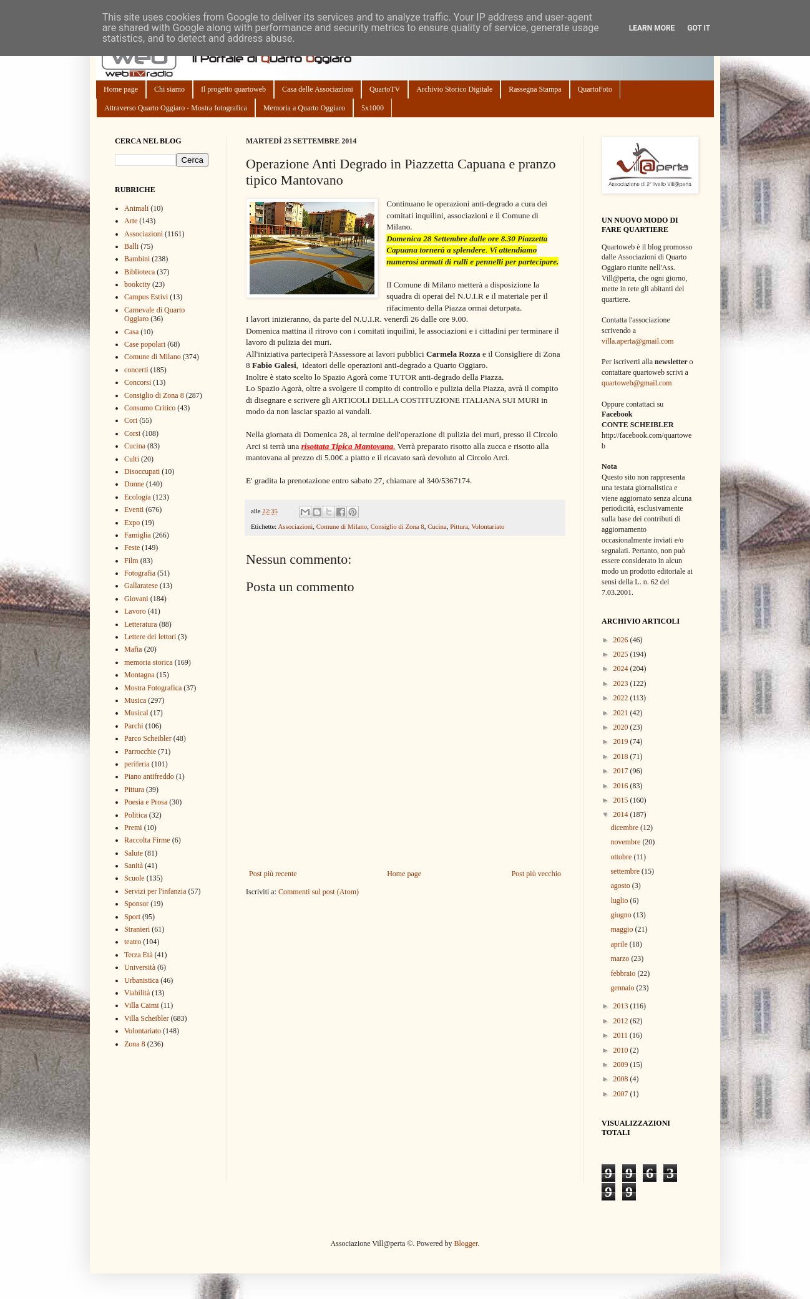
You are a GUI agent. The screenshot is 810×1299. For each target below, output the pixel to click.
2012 (621, 1021)
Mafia (133, 649)
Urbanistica (141, 980)
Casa (131, 331)
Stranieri (137, 929)
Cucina (437, 526)
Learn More (652, 28)
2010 (621, 1050)
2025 (621, 654)
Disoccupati (142, 471)
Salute (133, 853)
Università (139, 967)
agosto (621, 885)
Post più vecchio (536, 873)
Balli (131, 246)
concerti (136, 369)
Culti (131, 459)
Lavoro (135, 611)
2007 (621, 1093)
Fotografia (139, 573)
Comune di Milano (342, 526)
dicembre (625, 827)
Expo (132, 522)
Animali (136, 208)
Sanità (133, 865)
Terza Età (138, 954)
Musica (135, 700)
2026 (621, 639)
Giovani (136, 598)
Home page (121, 89)
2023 (621, 683)
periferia (137, 764)
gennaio (623, 987)
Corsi (132, 433)
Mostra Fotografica (153, 687)
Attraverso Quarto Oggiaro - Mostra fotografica (175, 108)
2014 (621, 814)
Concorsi (137, 382)
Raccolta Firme (147, 840)
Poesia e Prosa (145, 802)
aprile (619, 944)
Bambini (137, 258)
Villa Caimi (141, 1005)
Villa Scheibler (146, 1018)
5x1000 (372, 108)
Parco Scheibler (148, 738)
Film (131, 560)
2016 (621, 785)
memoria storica (148, 662)
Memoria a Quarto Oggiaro (304, 108)
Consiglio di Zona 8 (397, 526)
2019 (621, 741)
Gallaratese (141, 585)
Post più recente (273, 873)
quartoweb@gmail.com (637, 383)
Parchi (134, 726)
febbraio (623, 973)
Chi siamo (169, 89)
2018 (621, 756)
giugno (621, 914)
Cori (130, 420)
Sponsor (136, 903)
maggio (622, 929)
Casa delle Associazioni (317, 89)
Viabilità (137, 992)
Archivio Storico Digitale (454, 89)
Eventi (134, 509)
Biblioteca (139, 272)
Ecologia (137, 497)
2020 (621, 727)
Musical (136, 712)
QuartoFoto (595, 89)
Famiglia (137, 535)
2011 (621, 1035)
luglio (620, 900)
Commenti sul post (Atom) (318, 891)
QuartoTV (384, 89)
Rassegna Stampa (535, 89)
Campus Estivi (146, 296)
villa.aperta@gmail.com (638, 341)
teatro (132, 941)
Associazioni (295, 526)
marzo (620, 958)
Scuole (134, 878)
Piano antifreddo (149, 776)
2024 (621, 668)
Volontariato (487, 526)
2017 (621, 770)
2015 (621, 800)
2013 (621, 1006)
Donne (134, 484)
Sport (132, 916)
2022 (621, 697)
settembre (626, 871)
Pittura (459, 526)
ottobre (621, 856)
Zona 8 (134, 1044)
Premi (133, 827)
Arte (130, 220)
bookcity (137, 284)
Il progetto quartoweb (233, 89)
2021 (621, 712)
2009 (621, 1064)
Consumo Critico (149, 407)
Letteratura (140, 624)
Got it (698, 28)
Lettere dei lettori (150, 636)
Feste (132, 547)
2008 (621, 1078)
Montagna (139, 674)
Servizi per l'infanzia (155, 891)
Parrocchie (140, 751)
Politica (135, 815)
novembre (626, 842)
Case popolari (144, 344)
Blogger (465, 1243)
